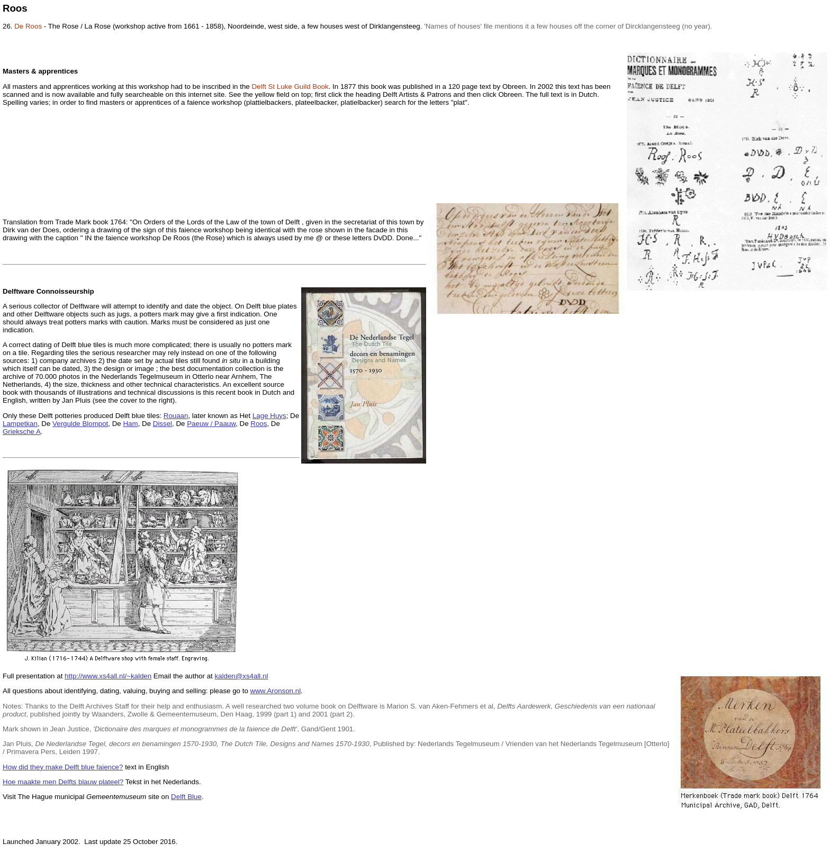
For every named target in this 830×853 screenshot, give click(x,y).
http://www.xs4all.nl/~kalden (108, 676)
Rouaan (176, 416)
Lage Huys (269, 416)
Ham (130, 424)
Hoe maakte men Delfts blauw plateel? (63, 782)
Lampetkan (20, 424)
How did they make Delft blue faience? (63, 767)
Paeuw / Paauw (211, 424)
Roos (258, 424)
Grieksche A (22, 431)
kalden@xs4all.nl (241, 676)
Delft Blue (186, 797)
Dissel (162, 424)
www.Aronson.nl (275, 691)
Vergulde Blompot (80, 424)
